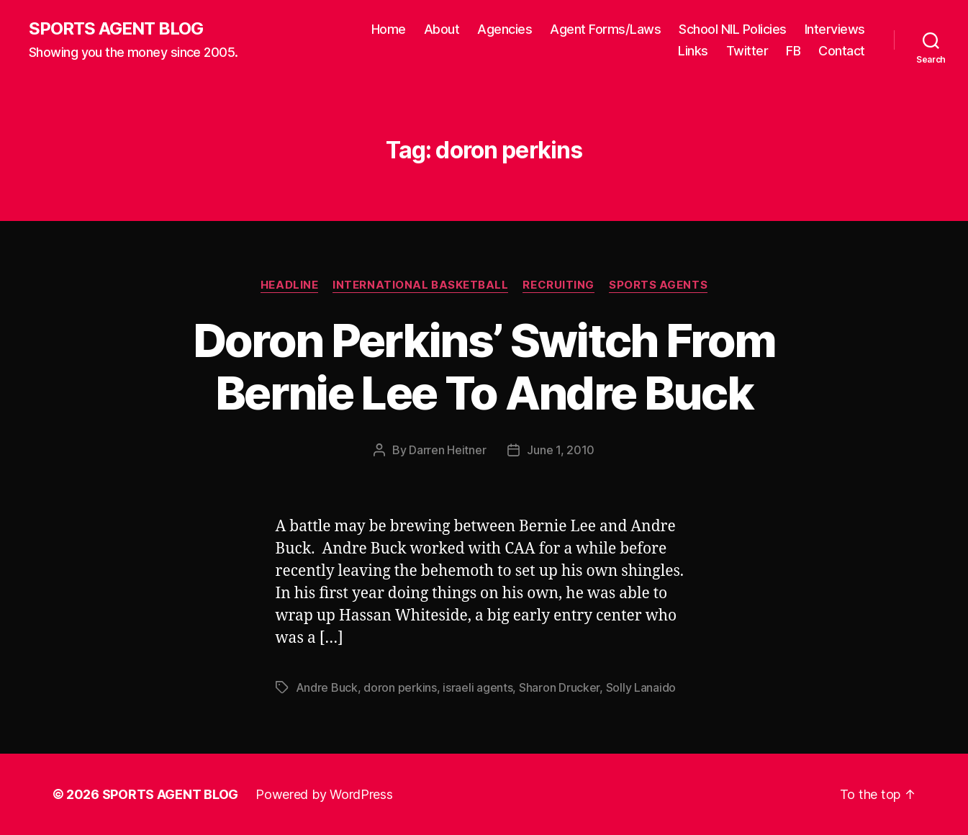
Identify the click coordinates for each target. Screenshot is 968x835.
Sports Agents (658, 285)
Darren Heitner (447, 450)
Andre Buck (327, 687)
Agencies (504, 29)
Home (388, 29)
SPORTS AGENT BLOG (116, 28)
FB (793, 50)
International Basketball (420, 285)
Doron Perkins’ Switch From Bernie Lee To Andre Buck (484, 366)
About (442, 29)
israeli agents (477, 687)
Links (693, 50)
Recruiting (558, 285)
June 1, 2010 (560, 450)
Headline (289, 285)
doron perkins (400, 687)
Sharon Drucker (559, 687)
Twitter (747, 50)
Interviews (835, 29)
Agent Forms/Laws (605, 29)
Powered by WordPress (324, 794)
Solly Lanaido (641, 687)
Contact (841, 50)
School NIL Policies (733, 29)
